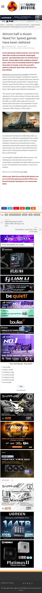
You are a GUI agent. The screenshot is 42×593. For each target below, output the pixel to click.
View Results (21, 390)
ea (6, 215)
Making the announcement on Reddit (15, 75)
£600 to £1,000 (8, 370)
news (25, 215)
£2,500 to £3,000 (8, 380)
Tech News (10, 25)
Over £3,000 (7, 382)
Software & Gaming (28, 48)
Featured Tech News (22, 25)
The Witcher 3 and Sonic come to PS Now (25, 230)
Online (20, 48)
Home (2, 25)
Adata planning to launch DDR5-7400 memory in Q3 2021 (16, 223)
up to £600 (6, 367)
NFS (31, 215)
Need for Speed (15, 215)
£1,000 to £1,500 (8, 372)
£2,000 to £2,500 (8, 377)
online (37, 215)
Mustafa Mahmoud (10, 46)
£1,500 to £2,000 (8, 375)
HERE (25, 172)
